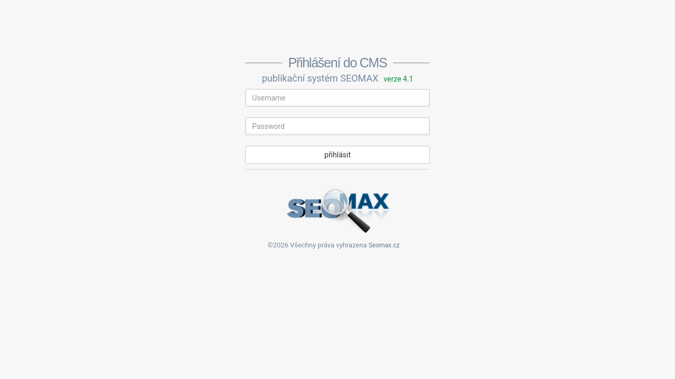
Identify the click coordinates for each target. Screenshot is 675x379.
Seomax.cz (384, 245)
